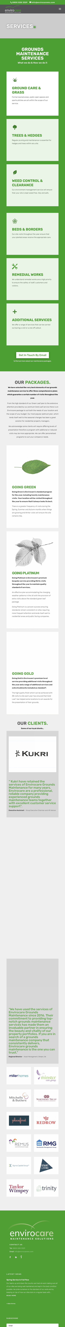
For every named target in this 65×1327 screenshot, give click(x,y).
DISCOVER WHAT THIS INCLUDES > (25, 108)
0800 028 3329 (19, 1248)
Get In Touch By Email (32, 355)
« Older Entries (10, 1303)
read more (11, 1295)
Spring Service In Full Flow (17, 1280)
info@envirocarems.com (24, 1252)
